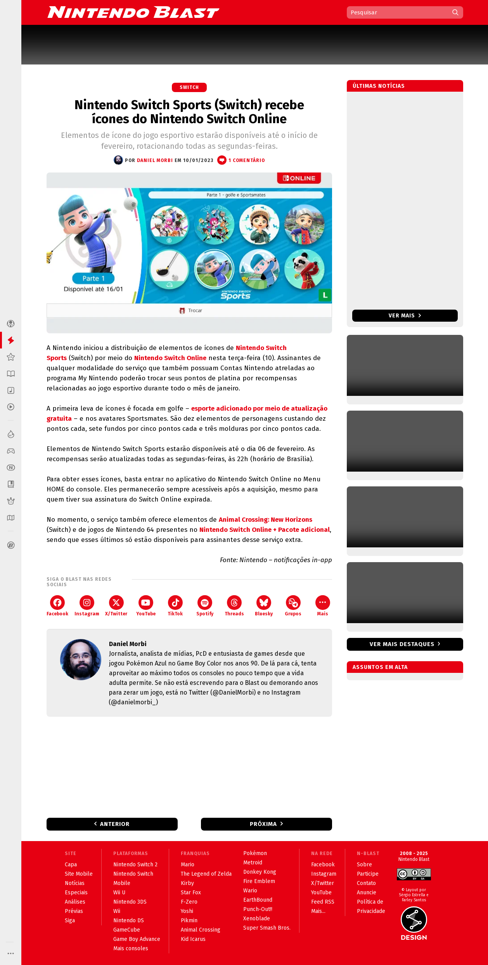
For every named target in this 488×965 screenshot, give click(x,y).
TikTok (175, 606)
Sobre (364, 864)
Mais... (318, 911)
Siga (70, 920)
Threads (234, 606)
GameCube (126, 930)
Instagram (86, 606)
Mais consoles (130, 948)
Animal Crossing (200, 930)
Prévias (74, 911)
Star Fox (191, 892)
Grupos (293, 606)
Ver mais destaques (402, 644)
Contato (366, 883)
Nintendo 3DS (130, 902)
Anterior (115, 823)
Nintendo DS (128, 920)
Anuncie (366, 892)
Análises (75, 902)
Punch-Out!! (257, 909)
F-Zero (189, 902)
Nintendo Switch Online (170, 358)
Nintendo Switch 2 (135, 864)
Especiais (76, 892)
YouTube (146, 606)
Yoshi (187, 911)
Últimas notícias (379, 86)
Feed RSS (322, 902)
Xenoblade (256, 918)
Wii (116, 911)
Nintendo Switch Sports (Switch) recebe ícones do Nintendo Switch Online (189, 112)
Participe (368, 874)
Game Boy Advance (136, 939)
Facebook (57, 606)
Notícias (75, 883)
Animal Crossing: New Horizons (265, 520)
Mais (322, 606)
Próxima (263, 823)
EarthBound (257, 900)
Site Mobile (79, 874)
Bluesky (264, 606)
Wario (250, 890)
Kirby (187, 883)
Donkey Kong (259, 872)
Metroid (252, 862)
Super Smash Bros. (267, 928)
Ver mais (405, 315)
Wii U (119, 892)
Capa (71, 864)
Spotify (204, 606)
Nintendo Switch (133, 874)
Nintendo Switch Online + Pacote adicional (264, 530)
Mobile (121, 883)
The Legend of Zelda (206, 874)
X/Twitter (116, 606)
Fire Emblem (259, 881)
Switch (189, 87)
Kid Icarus (193, 939)
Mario (187, 864)
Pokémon (255, 853)
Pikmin (189, 920)
